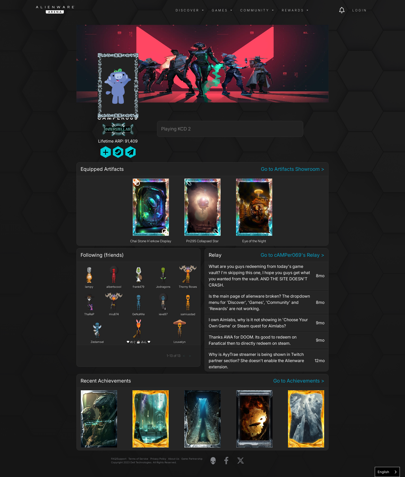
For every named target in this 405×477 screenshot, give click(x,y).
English (383, 472)
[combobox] (387, 472)
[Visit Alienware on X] (240, 461)
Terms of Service (138, 458)
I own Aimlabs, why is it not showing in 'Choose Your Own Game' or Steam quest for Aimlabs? (258, 322)
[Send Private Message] (130, 152)
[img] (118, 10)
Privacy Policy (158, 458)
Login (359, 10)
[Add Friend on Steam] (118, 152)
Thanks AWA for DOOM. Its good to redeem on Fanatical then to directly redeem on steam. (253, 340)
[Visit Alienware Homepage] (213, 460)
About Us (173, 458)
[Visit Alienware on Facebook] (226, 461)
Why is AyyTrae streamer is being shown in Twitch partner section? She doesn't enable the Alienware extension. (256, 360)
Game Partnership (191, 458)
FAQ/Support (118, 458)
